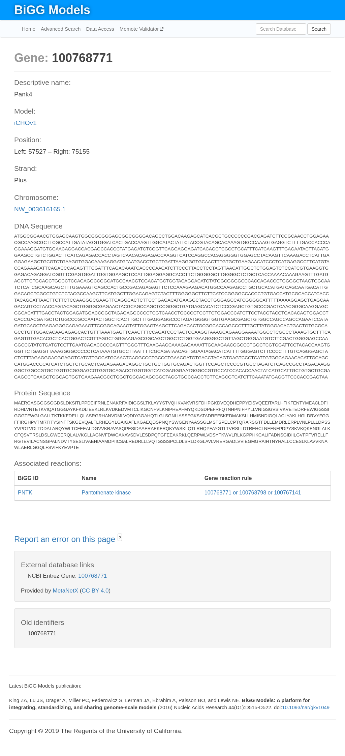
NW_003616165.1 (40, 209)
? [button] (120, 538)
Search (319, 29)
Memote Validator (140, 29)
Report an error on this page (66, 539)
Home (28, 29)
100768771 (92, 576)
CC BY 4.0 (95, 590)
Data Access (100, 29)
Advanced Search (61, 29)
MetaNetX (66, 590)
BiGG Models (52, 10)
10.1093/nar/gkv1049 (306, 707)
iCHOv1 (25, 122)
